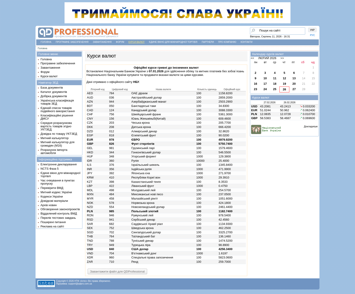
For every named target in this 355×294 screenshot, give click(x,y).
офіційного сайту (124, 82)
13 (293, 78)
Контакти (246, 42)
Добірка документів (54, 96)
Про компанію (227, 42)
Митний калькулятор (55, 138)
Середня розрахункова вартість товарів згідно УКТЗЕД (56, 126)
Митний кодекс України (56, 192)
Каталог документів (54, 92)
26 (284, 89)
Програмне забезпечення (72, 42)
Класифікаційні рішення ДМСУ (57, 117)
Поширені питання (53, 222)
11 (274, 78)
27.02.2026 (270, 102)
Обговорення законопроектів (60, 209)
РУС (312, 35)
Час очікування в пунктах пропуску (58, 182)
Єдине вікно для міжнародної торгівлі (173, 42)
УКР (312, 30)
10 (265, 78)
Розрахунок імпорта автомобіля (54, 151)
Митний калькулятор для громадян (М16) (57, 143)
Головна (46, 42)
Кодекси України (52, 196)
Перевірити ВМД (52, 188)
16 (255, 83)
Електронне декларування (59, 164)
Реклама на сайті (52, 226)
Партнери (208, 42)
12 (284, 78)
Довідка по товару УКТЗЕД (59, 133)
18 (274, 83)
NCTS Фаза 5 (50, 168)
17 (265, 83)
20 (293, 83)
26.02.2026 (289, 102)
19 (284, 83)
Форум (120, 42)
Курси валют (136, 42)
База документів (52, 87)
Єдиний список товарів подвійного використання (58, 109)
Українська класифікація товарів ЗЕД (57, 102)
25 (274, 89)
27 (294, 89)
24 (265, 89)
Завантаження (102, 42)
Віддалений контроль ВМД (59, 213)
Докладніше (311, 126)
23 (255, 89)
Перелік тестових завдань (58, 217)
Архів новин (49, 205)
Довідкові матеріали (54, 200)
